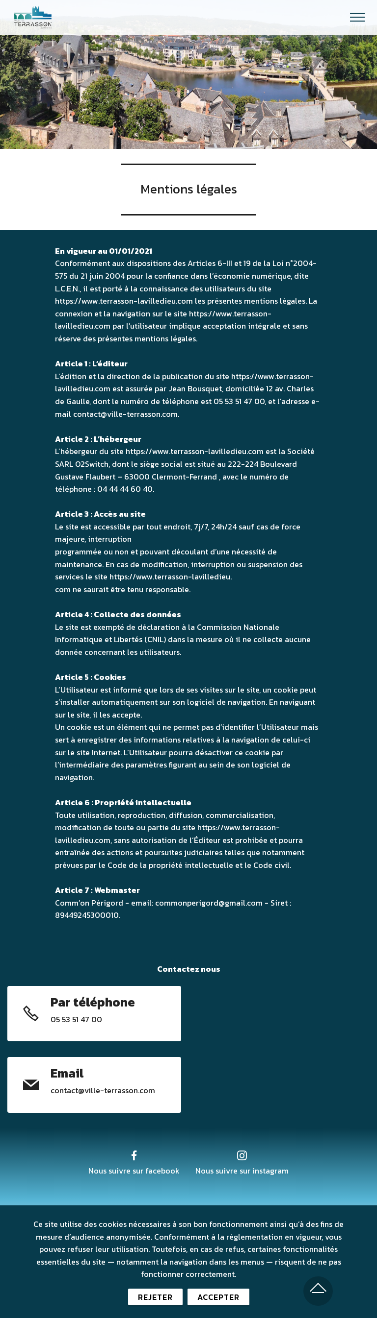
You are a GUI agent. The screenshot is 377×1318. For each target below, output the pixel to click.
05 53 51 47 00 (76, 1019)
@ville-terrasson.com (116, 1090)
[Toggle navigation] (357, 17)
